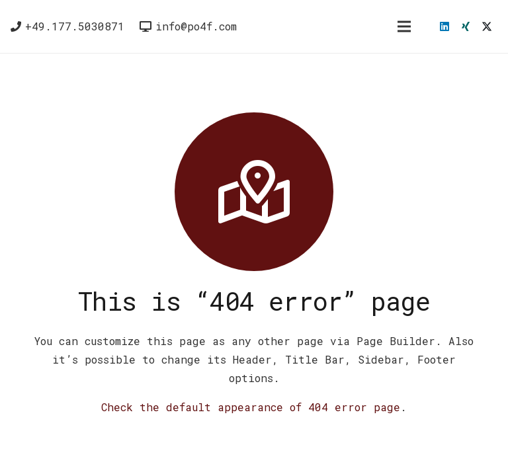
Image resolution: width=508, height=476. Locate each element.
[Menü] (404, 26)
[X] (486, 26)
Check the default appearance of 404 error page (250, 407)
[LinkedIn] (444, 26)
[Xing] (465, 26)
